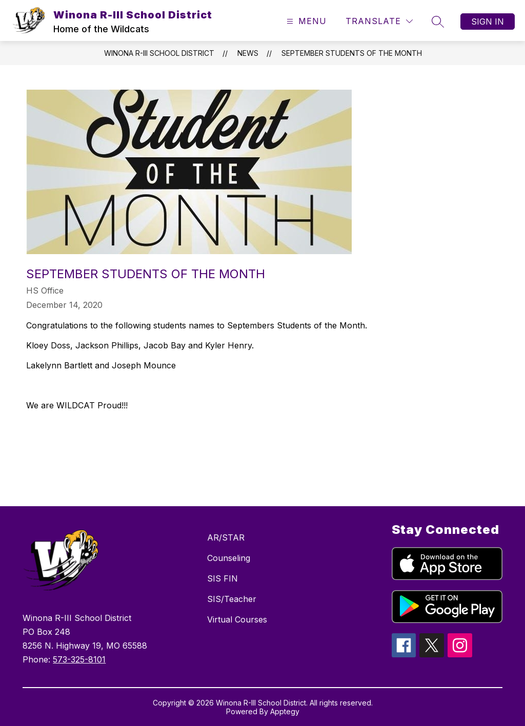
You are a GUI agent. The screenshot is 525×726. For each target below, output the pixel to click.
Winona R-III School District (159, 53)
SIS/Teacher (231, 599)
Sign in (487, 21)
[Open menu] (305, 21)
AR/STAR (226, 537)
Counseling (228, 558)
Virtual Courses (237, 619)
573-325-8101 (79, 659)
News (247, 53)
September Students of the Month (351, 53)
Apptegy (284, 711)
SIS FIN (222, 578)
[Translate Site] (379, 21)
